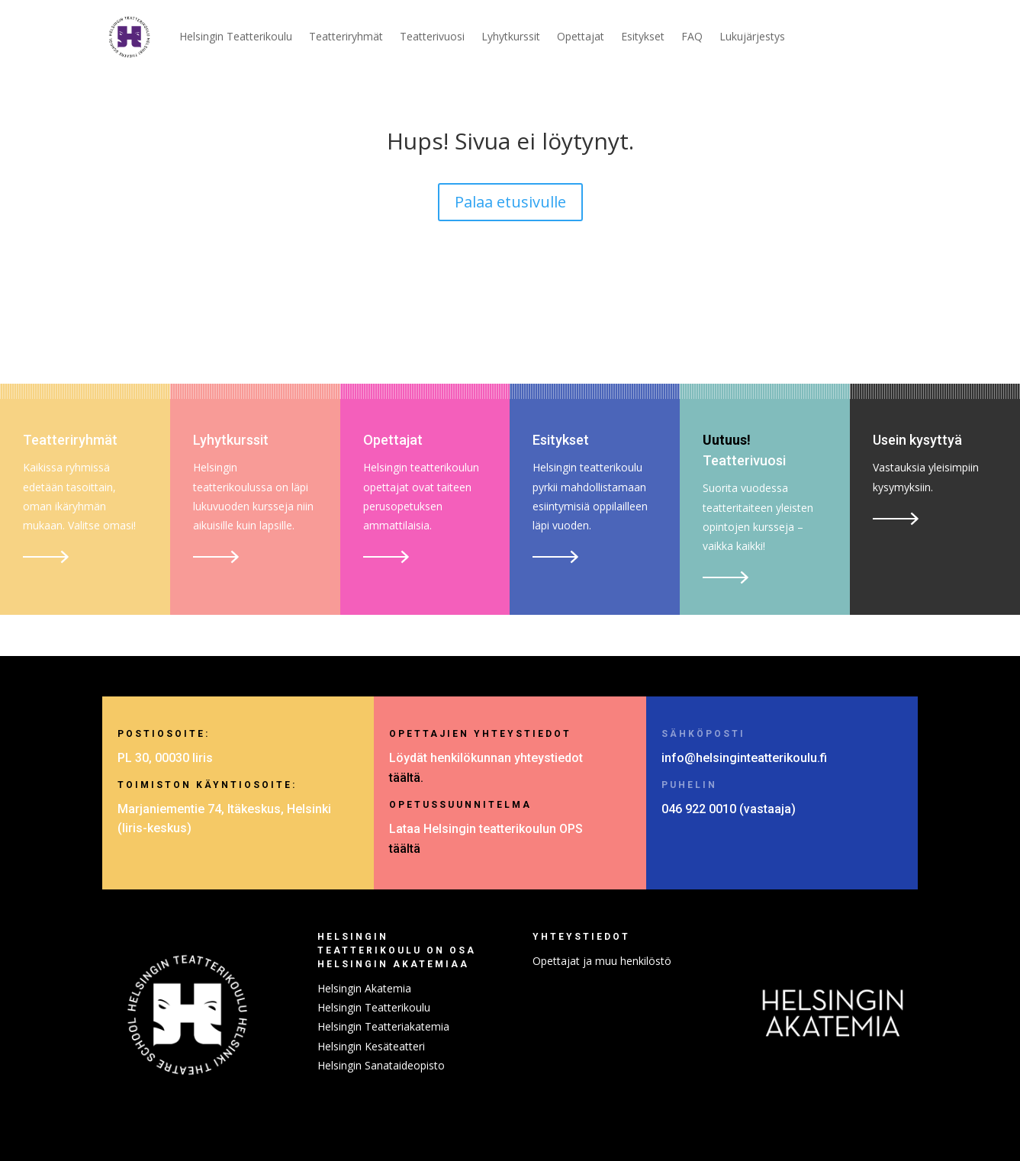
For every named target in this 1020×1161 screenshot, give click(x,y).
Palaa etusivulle (510, 201)
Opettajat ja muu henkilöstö (602, 961)
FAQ (692, 36)
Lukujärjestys (752, 36)
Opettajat (580, 36)
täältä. (406, 777)
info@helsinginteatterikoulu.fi (744, 758)
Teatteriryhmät (346, 36)
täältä (404, 848)
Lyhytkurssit (510, 36)
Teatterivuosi (432, 36)
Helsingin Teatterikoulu (235, 36)
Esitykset (642, 36)
